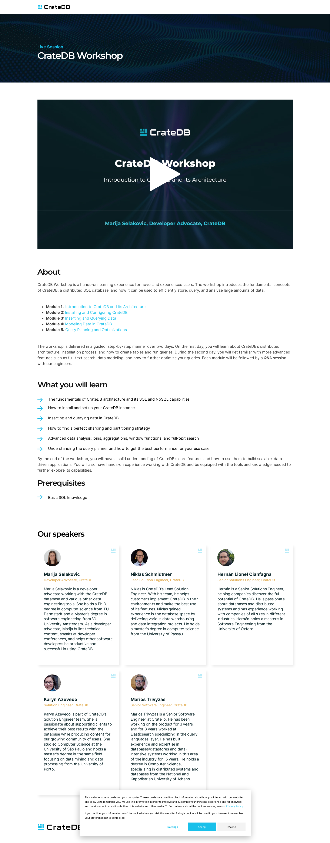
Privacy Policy (234, 806)
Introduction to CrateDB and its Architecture (105, 306)
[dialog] (165, 813)
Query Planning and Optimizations (96, 329)
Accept (202, 827)
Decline (231, 827)
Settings (172, 827)
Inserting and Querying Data (90, 318)
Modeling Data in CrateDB (88, 324)
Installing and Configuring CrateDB (96, 312)
